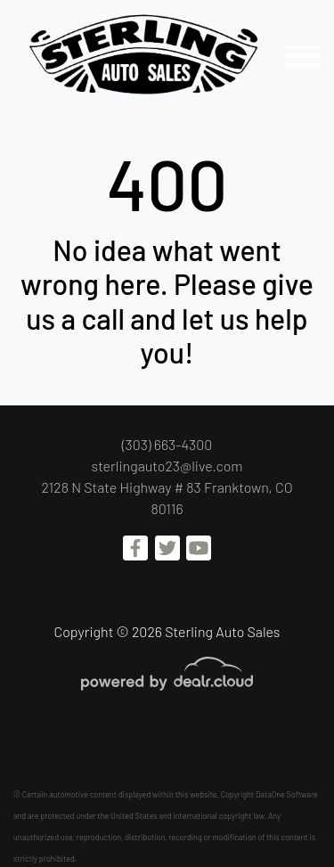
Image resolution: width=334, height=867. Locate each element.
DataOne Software (287, 794)
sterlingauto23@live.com (167, 465)
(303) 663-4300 (167, 444)
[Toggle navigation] (303, 55)
